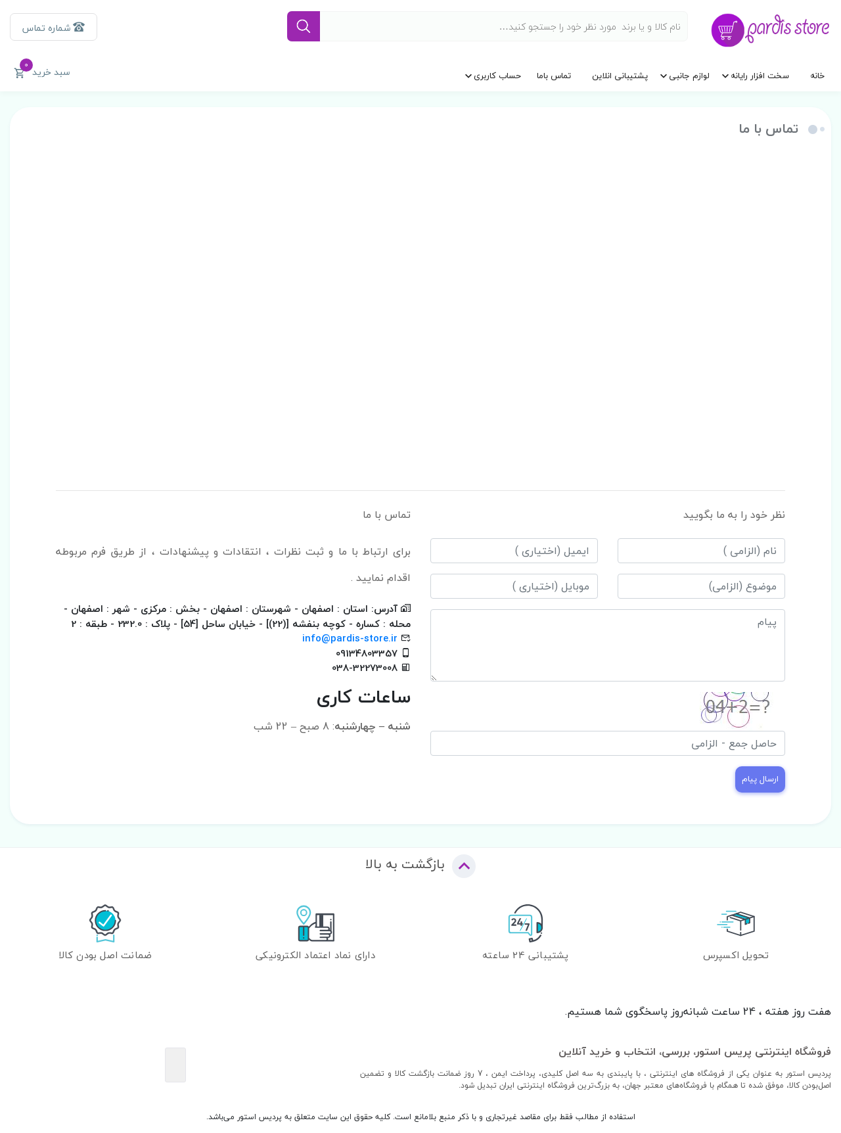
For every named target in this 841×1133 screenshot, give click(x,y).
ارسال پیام (760, 779)
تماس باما (554, 75)
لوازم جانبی (689, 75)
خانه (817, 75)
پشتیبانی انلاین (620, 75)
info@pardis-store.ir (350, 638)
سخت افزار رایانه (760, 75)
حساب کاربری (497, 75)
